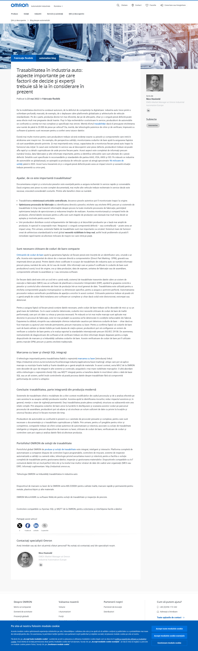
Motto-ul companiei (22, 607)
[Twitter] (20, 526)
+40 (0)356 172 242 (167, 607)
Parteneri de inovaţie (113, 607)
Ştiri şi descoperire (76, 14)
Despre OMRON (23, 601)
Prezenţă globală (21, 616)
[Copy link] (45, 525)
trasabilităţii (100, 124)
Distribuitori (109, 612)
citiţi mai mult (151, 144)
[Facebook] (28, 526)
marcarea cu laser (86, 358)
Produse (14, 14)
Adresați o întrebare (167, 612)
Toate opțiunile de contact (170, 617)
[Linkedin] (36, 526)
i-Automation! (65, 612)
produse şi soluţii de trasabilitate (60, 449)
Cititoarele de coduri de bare (30, 255)
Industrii (38, 14)
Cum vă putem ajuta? (169, 601)
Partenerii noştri (113, 601)
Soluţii (26, 14)
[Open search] (122, 5)
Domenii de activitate (23, 612)
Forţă (61, 616)
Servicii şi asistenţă (55, 14)
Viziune (62, 607)
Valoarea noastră (69, 601)
